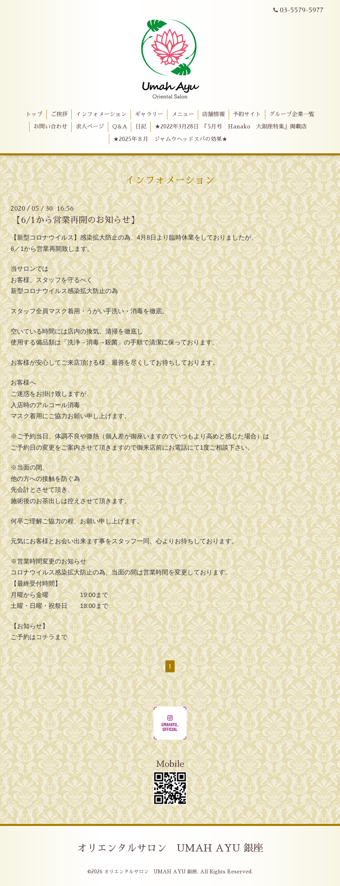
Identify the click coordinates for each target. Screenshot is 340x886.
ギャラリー (149, 114)
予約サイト (247, 114)
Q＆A (119, 126)
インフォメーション (101, 114)
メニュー (182, 114)
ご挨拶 (59, 114)
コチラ (45, 636)
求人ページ (90, 126)
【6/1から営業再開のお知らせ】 (75, 220)
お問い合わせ (50, 126)
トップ (34, 114)
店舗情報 (213, 114)
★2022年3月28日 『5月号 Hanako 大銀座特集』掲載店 (231, 126)
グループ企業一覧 (291, 114)
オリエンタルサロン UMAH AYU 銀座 (170, 848)
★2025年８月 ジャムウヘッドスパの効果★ (170, 139)
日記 (140, 126)
